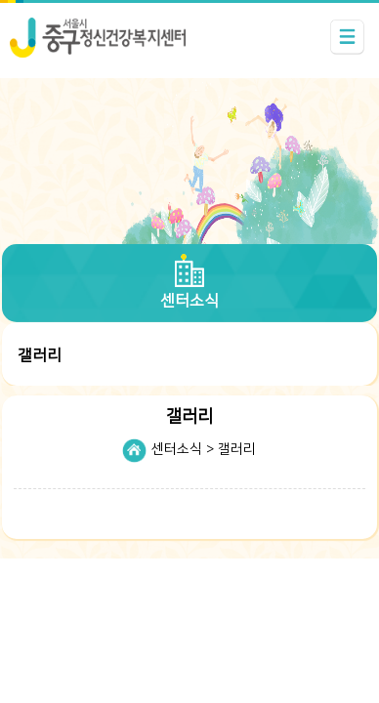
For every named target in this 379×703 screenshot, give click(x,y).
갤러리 (237, 449)
